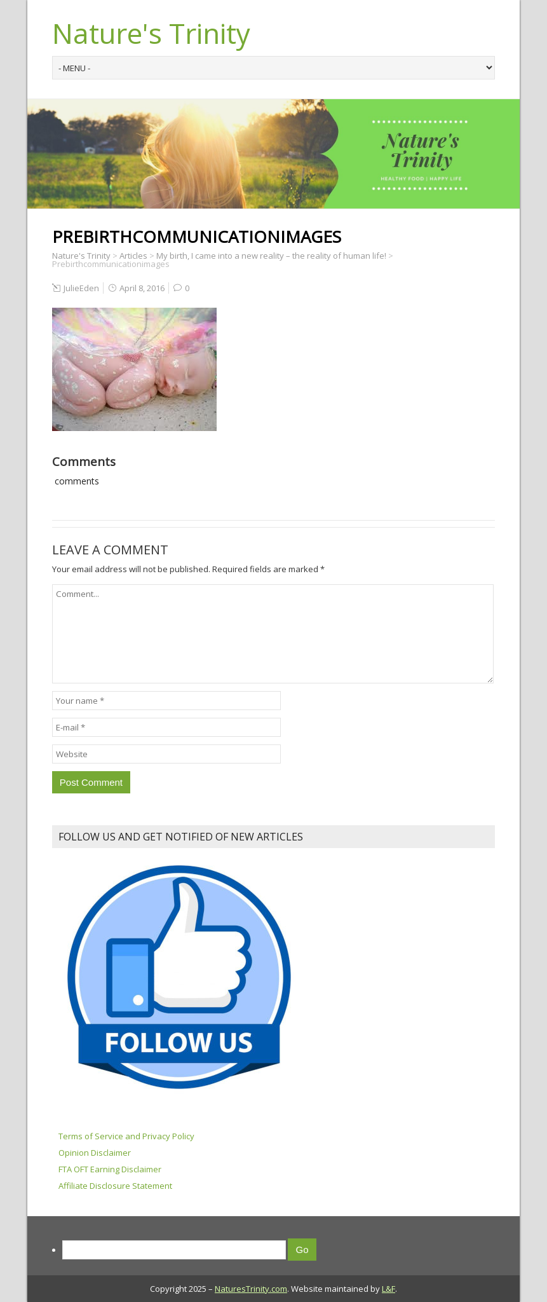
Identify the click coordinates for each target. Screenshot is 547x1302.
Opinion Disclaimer (94, 1152)
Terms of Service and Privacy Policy (126, 1136)
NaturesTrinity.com (251, 1288)
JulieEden (81, 288)
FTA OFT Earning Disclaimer (109, 1169)
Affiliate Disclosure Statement (115, 1185)
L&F (388, 1288)
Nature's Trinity (151, 33)
